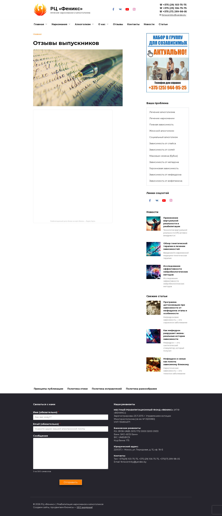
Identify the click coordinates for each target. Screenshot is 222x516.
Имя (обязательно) (46, 412)
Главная (39, 24)
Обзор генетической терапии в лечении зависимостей (175, 246)
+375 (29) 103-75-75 (174, 4)
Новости (149, 24)
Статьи (163, 24)
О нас (101, 24)
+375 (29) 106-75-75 (175, 8)
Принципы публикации (48, 388)
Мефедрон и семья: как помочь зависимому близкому (176, 362)
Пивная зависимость (161, 124)
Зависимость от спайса (162, 143)
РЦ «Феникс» (66, 8)
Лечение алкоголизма (162, 112)
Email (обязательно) (46, 424)
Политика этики (77, 388)
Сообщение (40, 435)
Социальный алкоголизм (163, 137)
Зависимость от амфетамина (165, 180)
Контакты (133, 24)
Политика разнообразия (141, 388)
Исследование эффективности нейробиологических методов (175, 270)
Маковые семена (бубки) (163, 156)
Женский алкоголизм (161, 130)
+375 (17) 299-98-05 (175, 11)
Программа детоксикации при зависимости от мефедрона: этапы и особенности (175, 308)
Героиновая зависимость (163, 168)
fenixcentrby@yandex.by (174, 15)
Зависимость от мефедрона (165, 174)
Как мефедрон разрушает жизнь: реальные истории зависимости (174, 334)
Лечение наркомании (162, 118)
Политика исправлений (107, 388)
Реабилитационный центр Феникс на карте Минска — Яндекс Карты (72, 221)
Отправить (71, 482)
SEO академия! (85, 507)
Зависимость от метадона (164, 162)
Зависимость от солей (162, 149)
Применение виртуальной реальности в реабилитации (171, 222)
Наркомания (59, 24)
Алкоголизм (83, 24)
